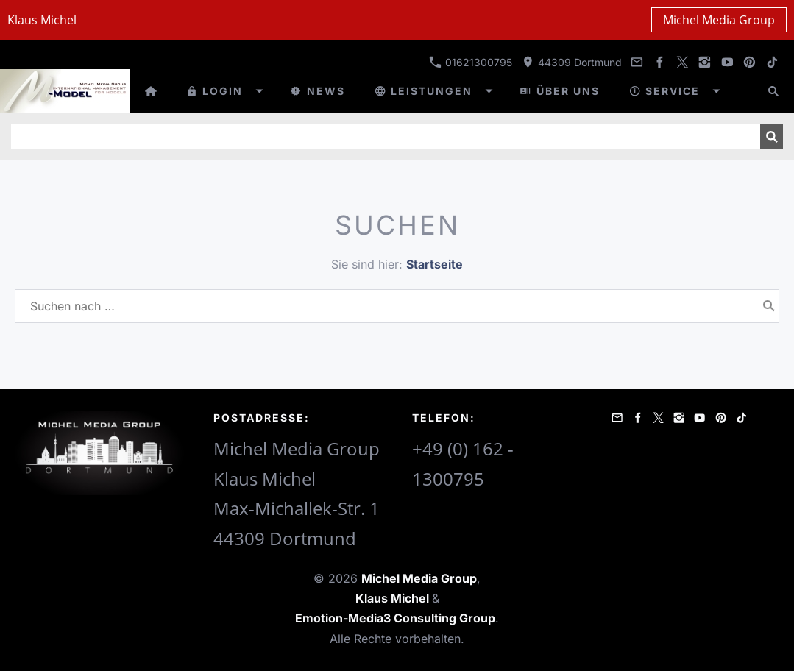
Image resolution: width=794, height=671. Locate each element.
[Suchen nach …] (397, 306)
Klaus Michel (393, 598)
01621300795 (470, 62)
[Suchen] (385, 136)
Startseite (434, 264)
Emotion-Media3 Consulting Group (395, 618)
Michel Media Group (719, 20)
